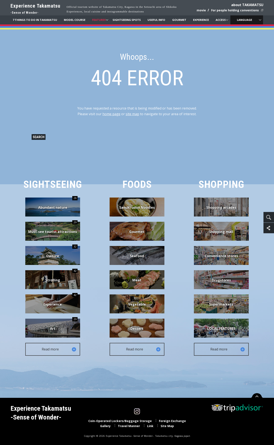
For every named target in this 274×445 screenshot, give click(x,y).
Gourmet (137, 231)
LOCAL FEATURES (221, 328)
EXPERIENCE (201, 20)
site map (132, 114)
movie (201, 10)
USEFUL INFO (156, 20)
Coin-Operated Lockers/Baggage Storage (120, 421)
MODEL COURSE (74, 20)
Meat (136, 280)
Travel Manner (129, 426)
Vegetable (137, 304)
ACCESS (221, 20)
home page (111, 114)
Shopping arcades (221, 207)
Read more (59, 349)
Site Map (167, 426)
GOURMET (179, 20)
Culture (62, 252)
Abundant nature (58, 204)
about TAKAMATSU (247, 5)
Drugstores (221, 280)
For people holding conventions (235, 10)
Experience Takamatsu (35, 9)
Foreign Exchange (172, 421)
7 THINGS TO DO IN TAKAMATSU (35, 20)
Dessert (137, 328)
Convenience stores (221, 256)
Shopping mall (221, 231)
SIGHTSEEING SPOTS (127, 20)
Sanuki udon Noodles (137, 207)
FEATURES (99, 20)
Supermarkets (221, 304)
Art (64, 325)
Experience (60, 300)
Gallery (105, 426)
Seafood (137, 256)
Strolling (61, 276)
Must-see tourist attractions (53, 228)
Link (150, 426)
